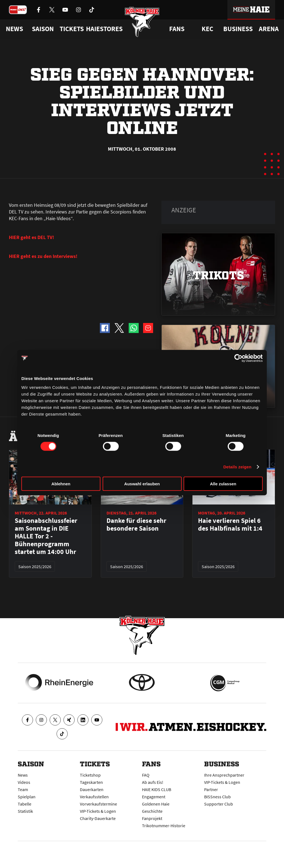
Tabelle (24, 804)
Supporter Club (218, 804)
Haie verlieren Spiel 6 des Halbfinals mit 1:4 (230, 524)
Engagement (153, 796)
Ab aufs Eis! (152, 782)
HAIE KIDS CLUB (156, 789)
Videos (24, 782)
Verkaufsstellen (94, 796)
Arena (269, 29)
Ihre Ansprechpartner (224, 775)
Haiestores (104, 29)
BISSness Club (217, 796)
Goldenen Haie (155, 804)
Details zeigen (237, 466)
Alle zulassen (223, 483)
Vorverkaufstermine (98, 804)
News (23, 775)
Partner (211, 789)
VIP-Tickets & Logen (98, 811)
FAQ (145, 775)
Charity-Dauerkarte (98, 818)
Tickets (72, 29)
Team (23, 789)
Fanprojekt (152, 818)
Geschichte (152, 811)
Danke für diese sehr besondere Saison (136, 524)
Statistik (25, 811)
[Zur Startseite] (142, 22)
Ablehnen (60, 483)
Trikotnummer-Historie (163, 825)
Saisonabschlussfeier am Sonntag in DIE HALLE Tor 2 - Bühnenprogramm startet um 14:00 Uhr (46, 536)
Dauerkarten (91, 789)
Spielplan (27, 796)
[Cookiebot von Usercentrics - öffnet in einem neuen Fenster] (238, 358)
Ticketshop (90, 775)
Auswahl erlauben (142, 483)
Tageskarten (91, 782)
